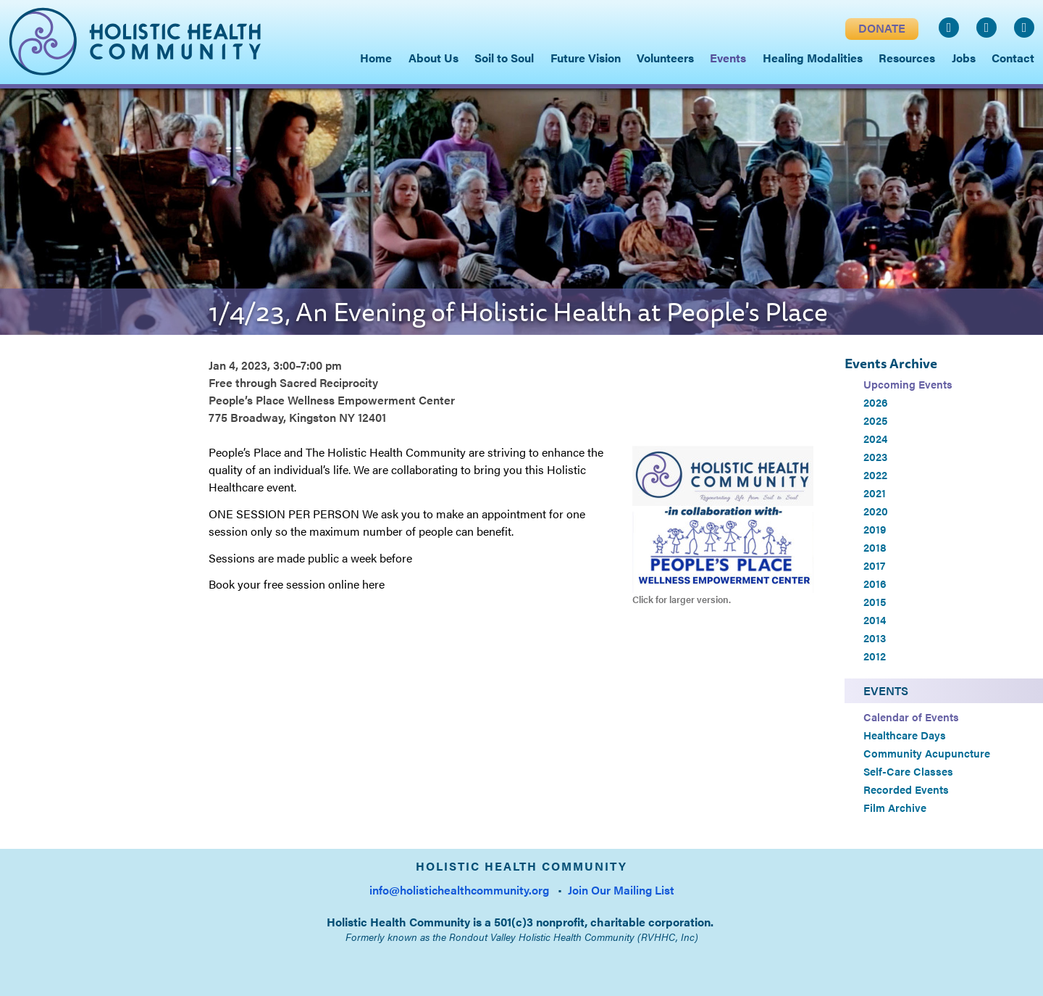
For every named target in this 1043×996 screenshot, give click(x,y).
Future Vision (585, 57)
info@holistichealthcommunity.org (459, 889)
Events (885, 690)
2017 (874, 565)
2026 (875, 402)
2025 (875, 420)
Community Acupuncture (926, 753)
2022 (875, 474)
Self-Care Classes (908, 771)
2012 (874, 656)
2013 (874, 637)
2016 (875, 583)
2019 (874, 529)
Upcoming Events (907, 384)
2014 (874, 619)
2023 (875, 456)
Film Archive (894, 807)
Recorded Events (906, 789)
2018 (875, 547)
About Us (433, 57)
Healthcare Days (904, 735)
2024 (875, 438)
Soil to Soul (504, 57)
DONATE (881, 28)
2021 (874, 492)
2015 (874, 601)
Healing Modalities (813, 57)
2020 (875, 511)
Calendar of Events (911, 716)
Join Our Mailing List (621, 889)
